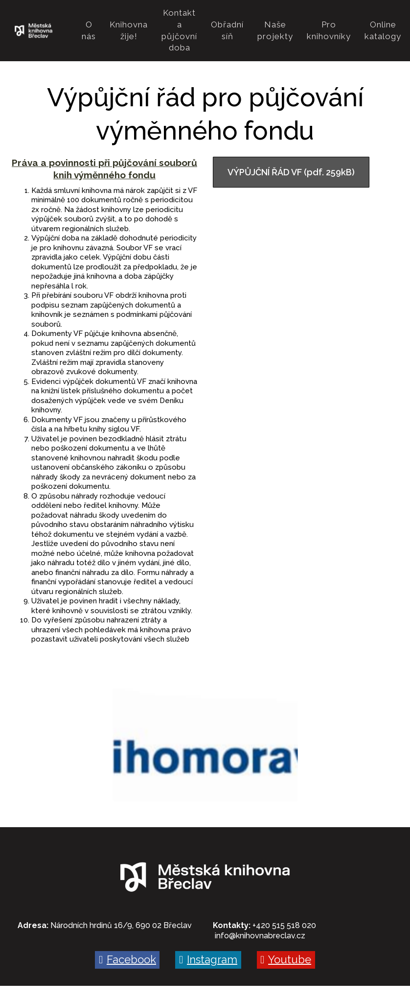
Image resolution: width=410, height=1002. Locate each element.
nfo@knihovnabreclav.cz (260, 912)
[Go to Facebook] (127, 937)
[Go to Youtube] (286, 937)
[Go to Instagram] (208, 937)
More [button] (376, 19)
